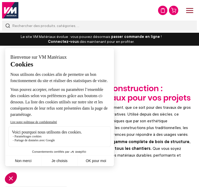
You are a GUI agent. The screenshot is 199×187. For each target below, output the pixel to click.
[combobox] (99, 26)
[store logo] (10, 10)
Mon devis (162, 10)
